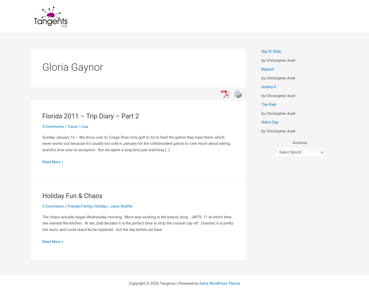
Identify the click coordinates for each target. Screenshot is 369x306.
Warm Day (270, 122)
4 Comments (53, 126)
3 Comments (53, 206)
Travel (73, 126)
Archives (299, 142)
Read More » (53, 162)
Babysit (267, 69)
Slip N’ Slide (271, 51)
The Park (268, 104)
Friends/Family (80, 206)
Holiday (101, 206)
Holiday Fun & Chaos (73, 196)
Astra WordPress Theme (220, 283)
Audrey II (268, 87)
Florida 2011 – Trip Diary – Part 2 (91, 116)
